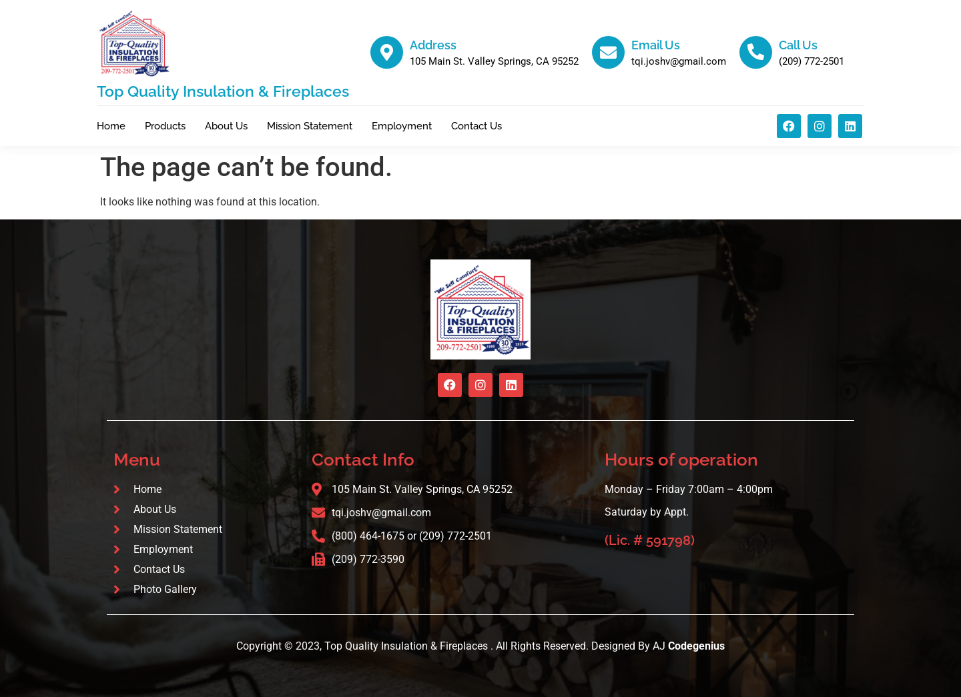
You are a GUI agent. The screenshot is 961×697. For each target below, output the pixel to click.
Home (111, 126)
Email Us (655, 45)
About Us (226, 126)
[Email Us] (608, 52)
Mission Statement (309, 126)
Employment (402, 126)
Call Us (798, 45)
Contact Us (476, 126)
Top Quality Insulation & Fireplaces (223, 91)
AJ (689, 646)
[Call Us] (755, 52)
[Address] (386, 52)
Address (433, 45)
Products (165, 126)
